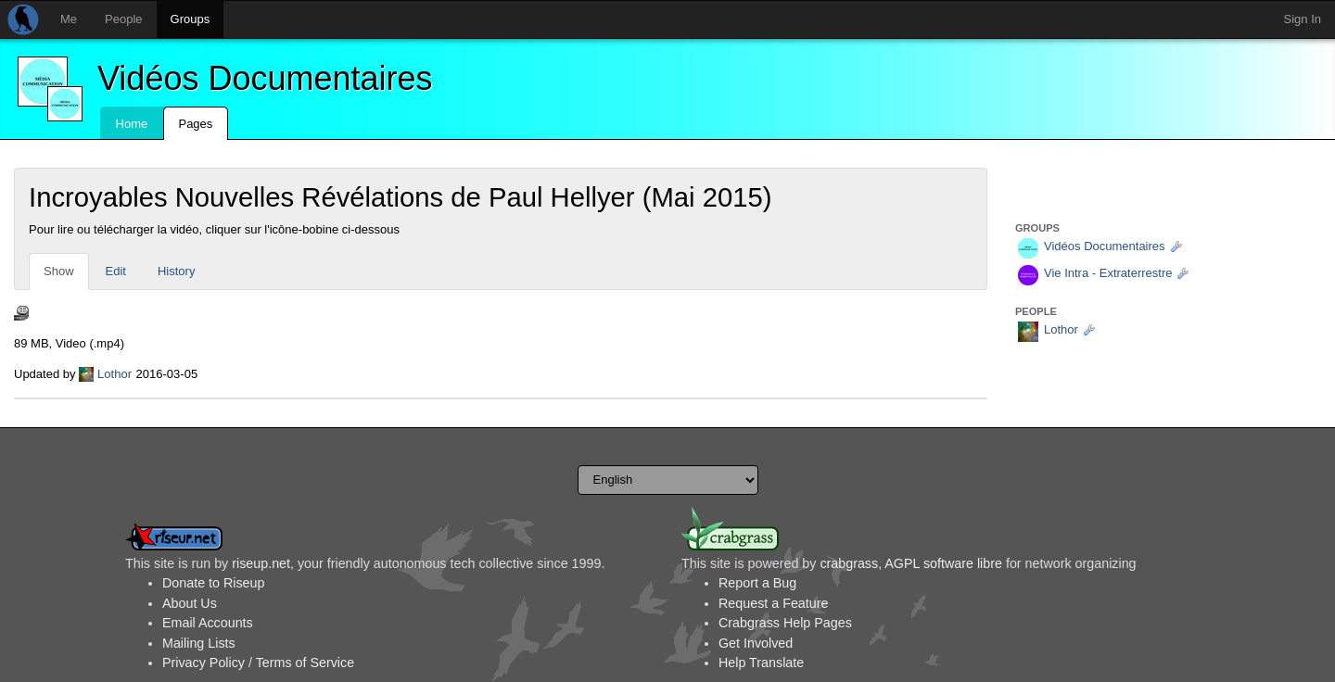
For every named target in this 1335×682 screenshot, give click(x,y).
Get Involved (755, 643)
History (176, 271)
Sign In (1302, 19)
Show (59, 271)
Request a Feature (773, 603)
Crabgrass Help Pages (785, 622)
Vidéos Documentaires (265, 78)
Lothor (114, 374)
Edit (116, 271)
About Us (189, 603)
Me (68, 19)
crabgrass (849, 563)
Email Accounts (207, 622)
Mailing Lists (198, 643)
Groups (190, 19)
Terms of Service (305, 662)
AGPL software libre (943, 563)
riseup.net (261, 563)
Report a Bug (757, 582)
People (123, 19)
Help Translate (761, 662)
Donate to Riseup (213, 582)
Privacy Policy (203, 662)
